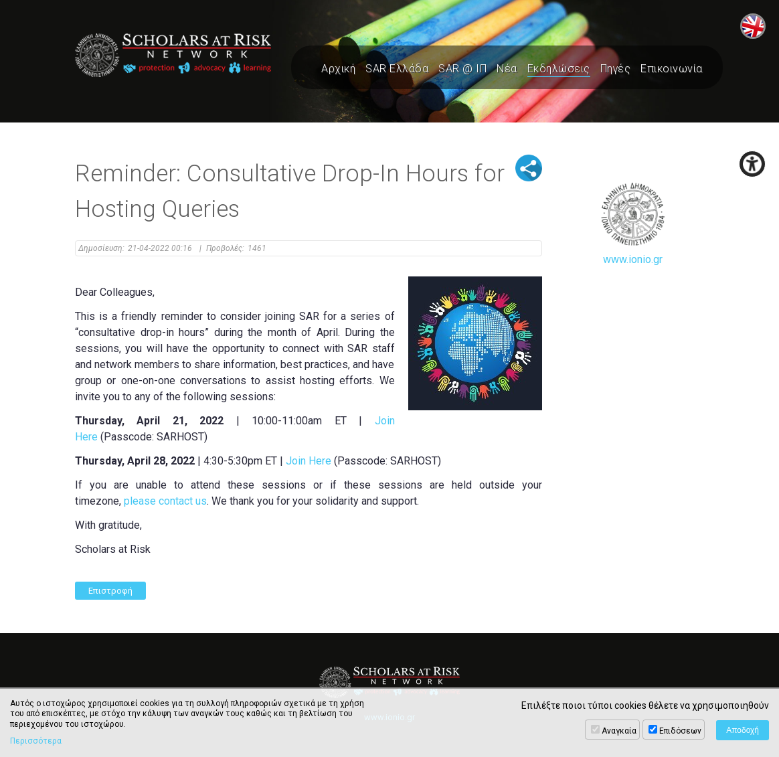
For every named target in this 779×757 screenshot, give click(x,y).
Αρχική (338, 68)
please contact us (165, 501)
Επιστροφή (110, 591)
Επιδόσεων (680, 731)
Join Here (308, 460)
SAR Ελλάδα (396, 68)
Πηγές (615, 68)
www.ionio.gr (633, 224)
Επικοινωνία (671, 68)
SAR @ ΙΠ (462, 68)
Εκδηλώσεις (558, 68)
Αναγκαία (619, 731)
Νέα (507, 68)
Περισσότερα (36, 741)
